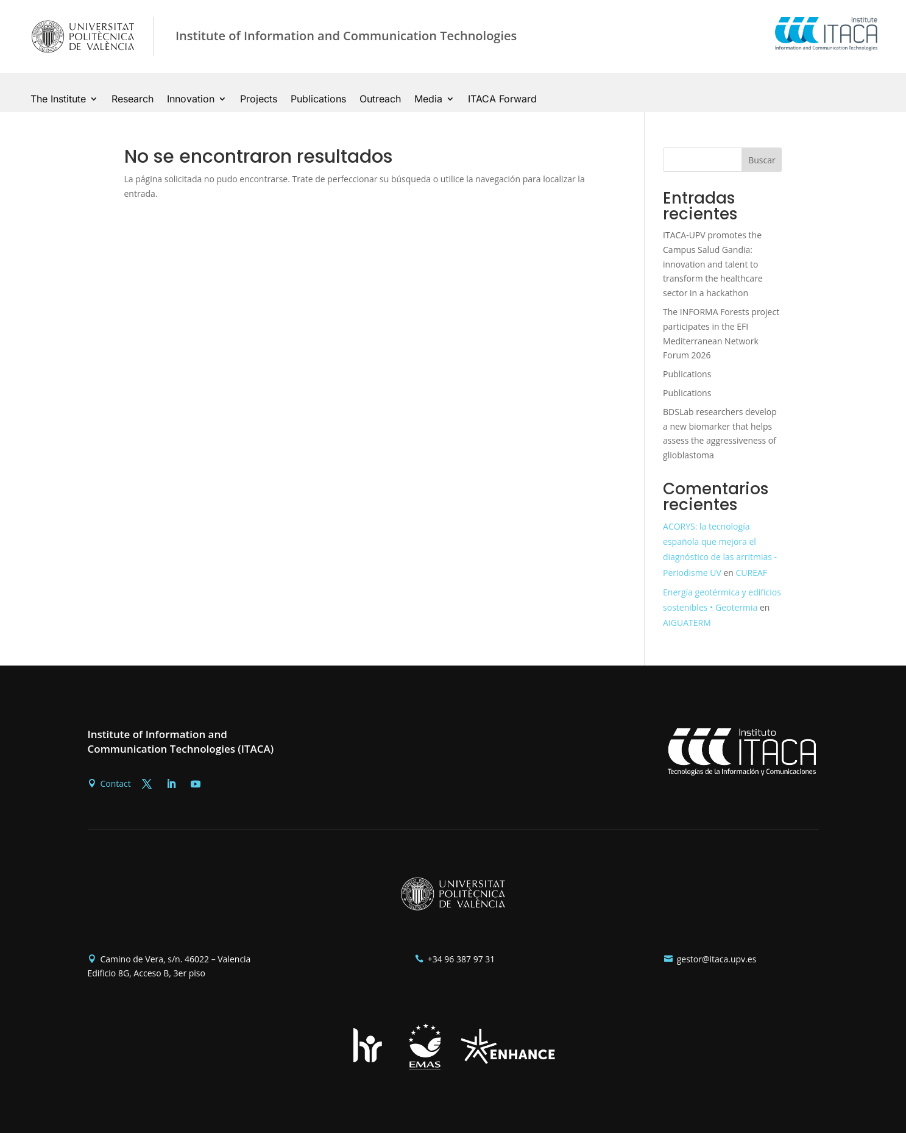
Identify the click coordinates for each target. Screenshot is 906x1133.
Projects (258, 99)
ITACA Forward (502, 99)
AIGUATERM (687, 622)
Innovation (190, 99)
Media (428, 99)
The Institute (58, 99)
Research (132, 99)
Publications (318, 99)
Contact (116, 783)
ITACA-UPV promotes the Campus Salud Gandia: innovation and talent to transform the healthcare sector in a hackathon (713, 264)
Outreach (380, 99)
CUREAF (752, 572)
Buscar (762, 160)
